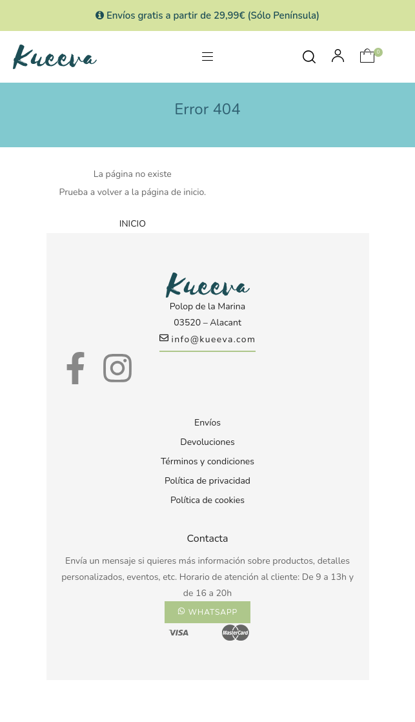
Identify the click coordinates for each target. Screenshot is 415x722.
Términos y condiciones (207, 461)
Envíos (207, 423)
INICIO (132, 224)
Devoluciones (207, 442)
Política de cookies (207, 500)
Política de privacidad (207, 481)
